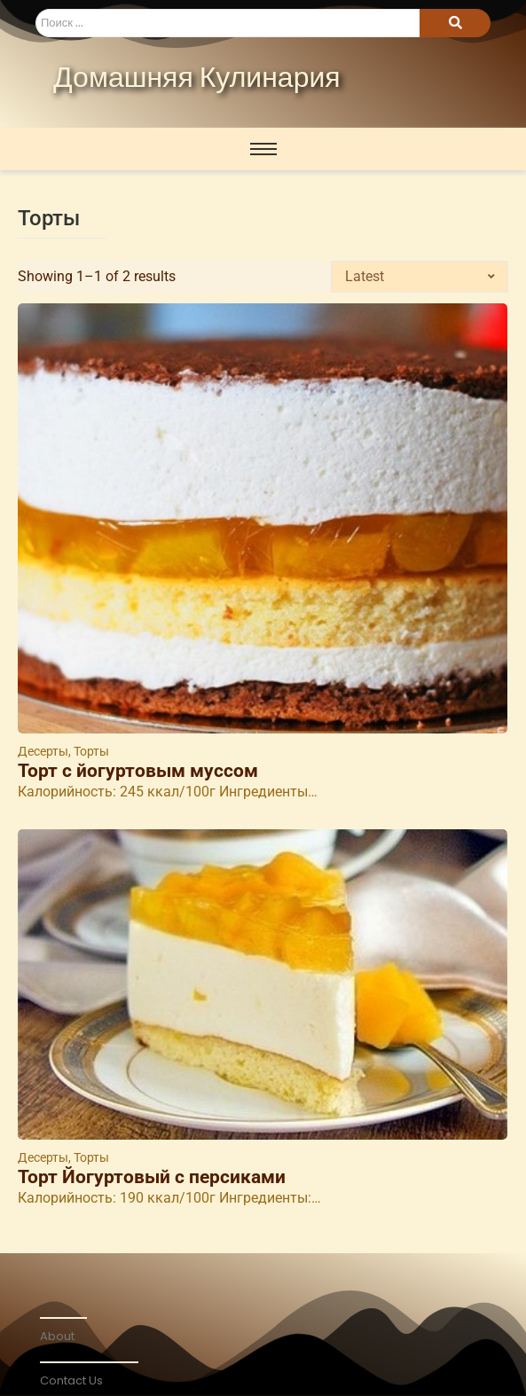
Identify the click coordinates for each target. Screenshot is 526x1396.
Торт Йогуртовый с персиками (152, 1177)
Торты (91, 751)
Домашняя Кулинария (197, 79)
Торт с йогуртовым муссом (138, 771)
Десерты (44, 751)
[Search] (227, 23)
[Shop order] (419, 277)
